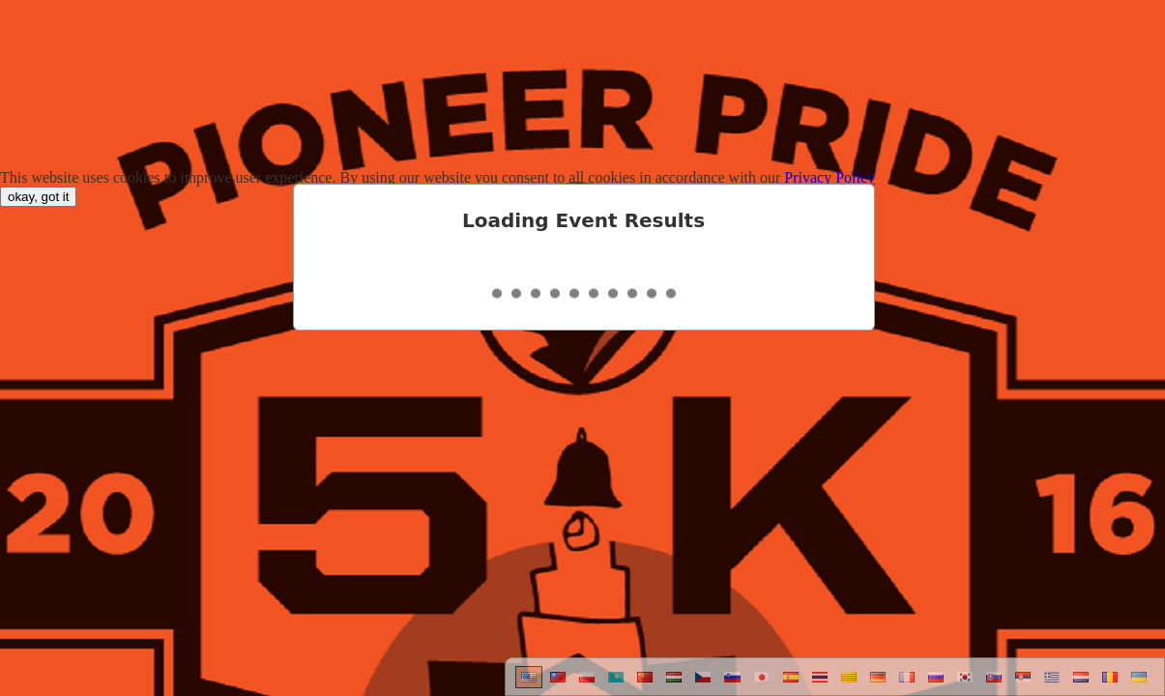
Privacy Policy (829, 177)
